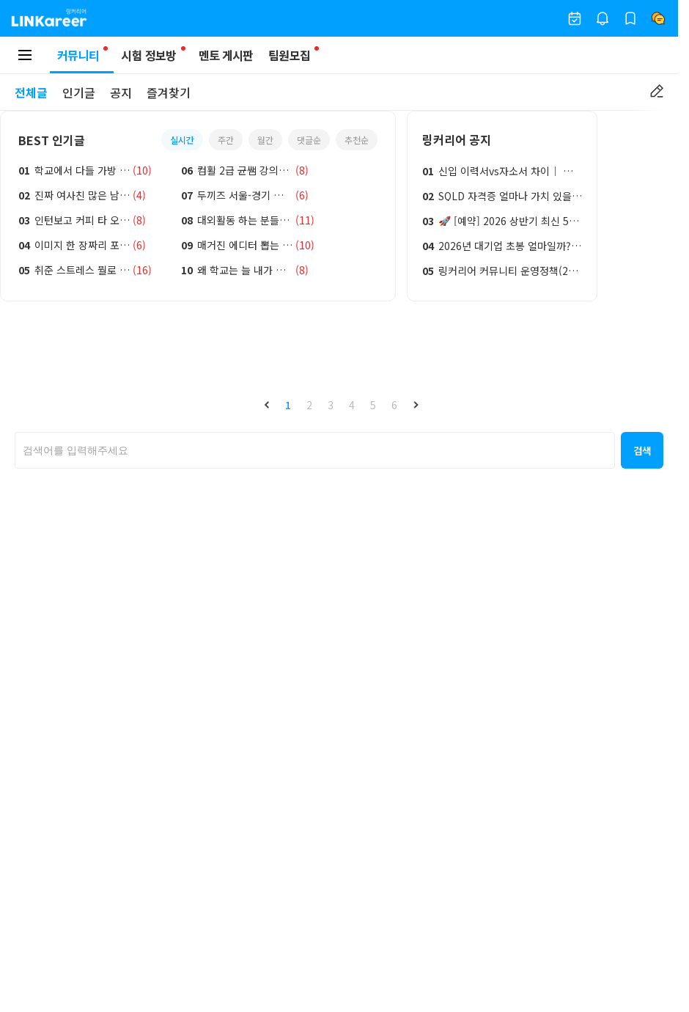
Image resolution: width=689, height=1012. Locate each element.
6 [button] (394, 404)
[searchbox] (315, 450)
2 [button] (309, 404)
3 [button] (331, 404)
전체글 (31, 92)
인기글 (78, 92)
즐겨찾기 (169, 92)
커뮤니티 (82, 59)
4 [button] (352, 404)
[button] (267, 405)
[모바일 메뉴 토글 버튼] (25, 55)
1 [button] (288, 404)
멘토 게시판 (226, 55)
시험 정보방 (148, 55)
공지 (121, 92)
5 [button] (373, 404)
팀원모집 (289, 55)
